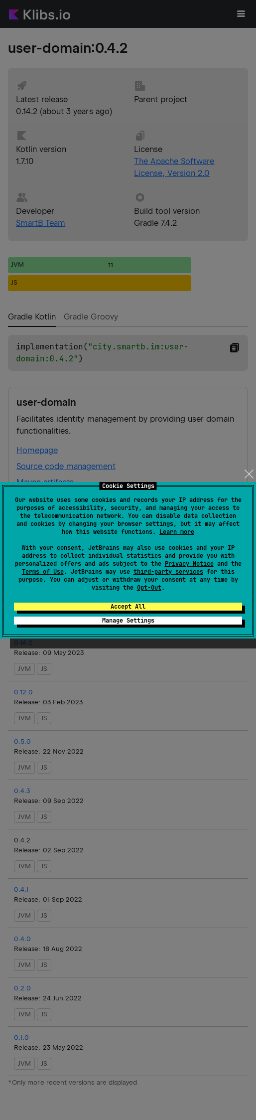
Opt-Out (149, 588)
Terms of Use (43, 572)
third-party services (168, 572)
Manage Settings (128, 621)
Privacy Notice (189, 564)
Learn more (176, 532)
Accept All (128, 607)
